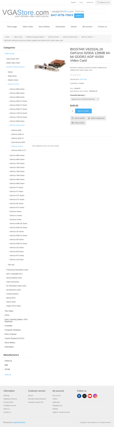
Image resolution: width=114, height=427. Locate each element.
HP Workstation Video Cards (16, 286)
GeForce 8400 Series (17, 179)
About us (7, 409)
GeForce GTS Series (17, 195)
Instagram (95, 396)
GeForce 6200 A (17, 146)
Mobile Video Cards (13, 63)
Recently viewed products (37, 399)
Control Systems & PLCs (14, 338)
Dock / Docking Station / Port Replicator (16, 320)
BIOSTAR (83, 79)
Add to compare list (97, 118)
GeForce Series (13, 84)
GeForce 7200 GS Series (18, 113)
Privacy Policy (8, 402)
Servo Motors (44, 27)
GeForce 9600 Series (17, 97)
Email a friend (79, 123)
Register (73, 2)
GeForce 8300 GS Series (18, 227)
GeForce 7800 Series (17, 171)
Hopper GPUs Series (13, 306)
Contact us (102, 27)
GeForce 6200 (16, 130)
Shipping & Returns (10, 399)
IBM (6, 365)
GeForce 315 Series (17, 231)
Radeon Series (13, 80)
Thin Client (9, 311)
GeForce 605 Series (17, 251)
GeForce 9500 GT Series (18, 101)
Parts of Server (11, 334)
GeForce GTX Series (17, 199)
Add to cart (83, 111)
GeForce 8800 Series (17, 89)
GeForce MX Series (16, 203)
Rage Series (12, 76)
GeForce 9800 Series (17, 93)
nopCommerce (19, 422)
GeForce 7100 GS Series (18, 117)
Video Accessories (12, 282)
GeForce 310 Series (17, 247)
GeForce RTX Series (17, 255)
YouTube (90, 396)
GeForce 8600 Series (17, 183)
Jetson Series (11, 302)
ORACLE (8, 361)
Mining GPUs (10, 298)
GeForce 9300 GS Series (18, 243)
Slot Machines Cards (13, 290)
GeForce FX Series (16, 187)
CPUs (7, 315)
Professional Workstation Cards (17, 270)
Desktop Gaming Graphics (15, 67)
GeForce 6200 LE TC (18, 150)
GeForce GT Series (16, 191)
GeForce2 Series (15, 219)
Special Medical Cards (14, 278)
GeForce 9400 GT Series (18, 109)
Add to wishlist (80, 118)
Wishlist (55, 409)
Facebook (79, 396)
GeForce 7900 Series (17, 175)
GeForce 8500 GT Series (18, 105)
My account (87, 27)
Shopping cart (57, 405)
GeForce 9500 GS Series (18, 235)
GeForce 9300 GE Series (18, 223)
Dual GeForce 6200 (18, 142)
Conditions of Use (10, 405)
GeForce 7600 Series (17, 167)
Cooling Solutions (12, 294)
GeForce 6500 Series (17, 121)
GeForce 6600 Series (17, 155)
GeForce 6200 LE (17, 134)
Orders (55, 399)
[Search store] (89, 11)
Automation (60, 27)
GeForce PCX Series (17, 207)
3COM (7, 369)
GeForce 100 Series (17, 259)
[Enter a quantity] (72, 111)
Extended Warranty (77, 95)
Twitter (84, 396)
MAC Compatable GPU (14, 274)
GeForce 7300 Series (17, 163)
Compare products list (35, 402)
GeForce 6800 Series (17, 159)
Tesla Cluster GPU (12, 59)
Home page (12, 27)
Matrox (10, 72)
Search (79, 16)
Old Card (11, 265)
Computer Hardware (13, 330)
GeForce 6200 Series (17, 125)
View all (8, 375)
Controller (8, 326)
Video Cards (28, 27)
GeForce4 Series (15, 211)
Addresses (56, 402)
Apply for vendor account (61, 412)
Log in (81, 2)
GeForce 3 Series (16, 215)
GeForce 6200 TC (17, 138)
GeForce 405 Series (17, 239)
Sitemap (6, 395)
